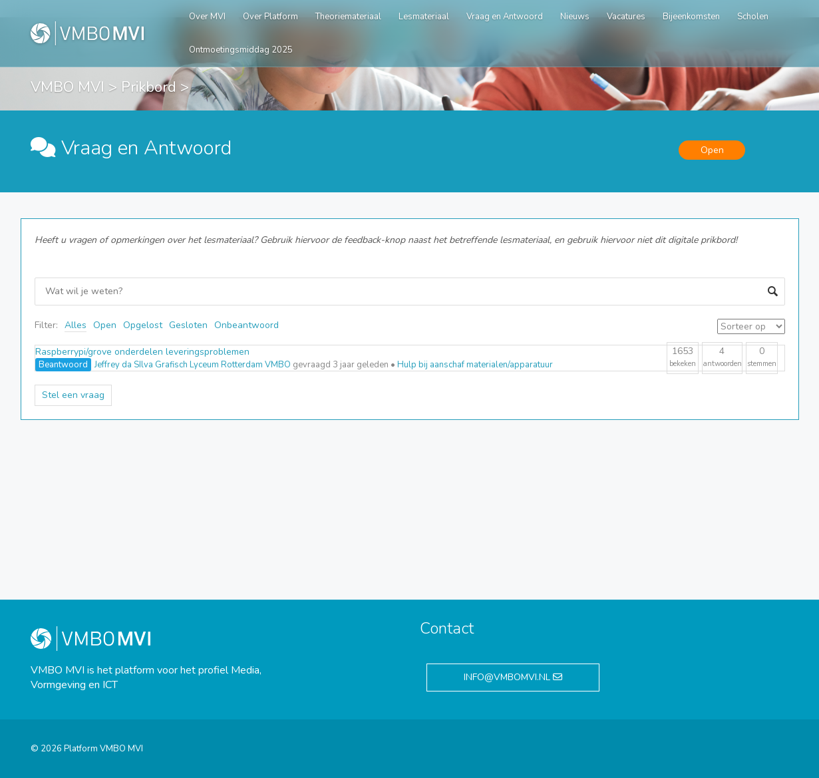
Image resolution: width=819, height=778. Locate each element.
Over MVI (207, 17)
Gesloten (188, 325)
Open (104, 325)
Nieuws (574, 17)
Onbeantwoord (246, 325)
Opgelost (142, 325)
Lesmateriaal (424, 17)
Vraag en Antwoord (504, 17)
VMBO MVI (67, 87)
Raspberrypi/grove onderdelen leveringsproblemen (142, 351)
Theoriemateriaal (348, 17)
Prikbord (148, 87)
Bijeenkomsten (691, 17)
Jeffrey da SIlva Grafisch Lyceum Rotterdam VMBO (192, 365)
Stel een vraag (73, 395)
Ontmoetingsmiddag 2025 (241, 50)
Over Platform (270, 17)
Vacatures (626, 17)
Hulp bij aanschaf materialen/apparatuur (475, 365)
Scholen (752, 17)
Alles (75, 325)
